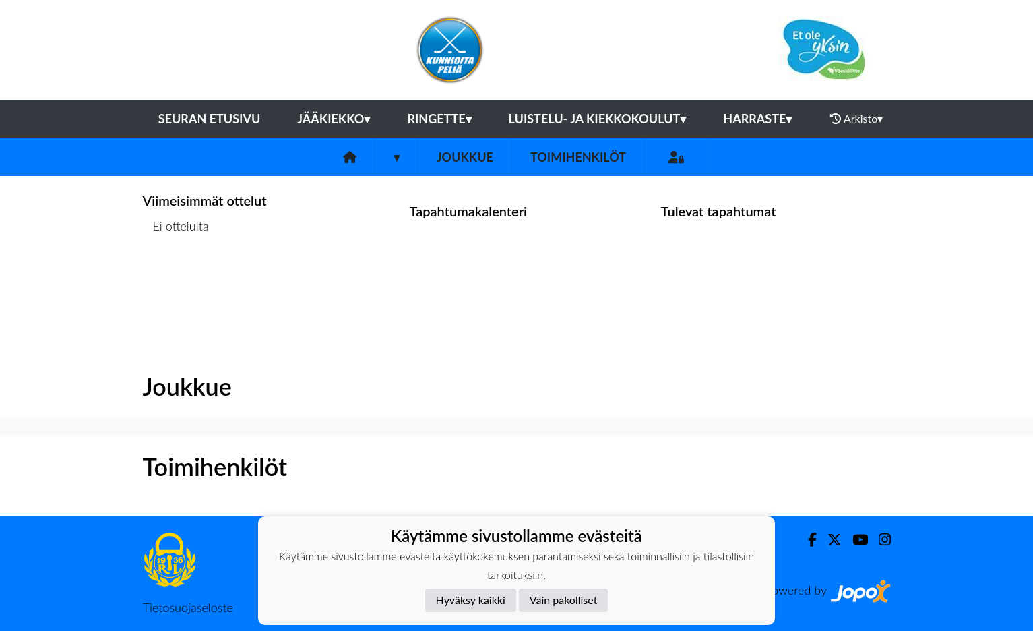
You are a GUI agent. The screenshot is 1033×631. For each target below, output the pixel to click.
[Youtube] (855, 540)
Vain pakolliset (564, 599)
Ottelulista (176, 278)
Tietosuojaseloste (188, 607)
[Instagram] (879, 540)
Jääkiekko (333, 118)
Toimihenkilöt (578, 157)
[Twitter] (829, 540)
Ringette (439, 118)
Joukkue (465, 157)
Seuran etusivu (209, 118)
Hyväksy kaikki (470, 599)
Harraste (757, 118)
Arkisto (856, 119)
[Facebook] (807, 540)
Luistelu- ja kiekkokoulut (598, 118)
